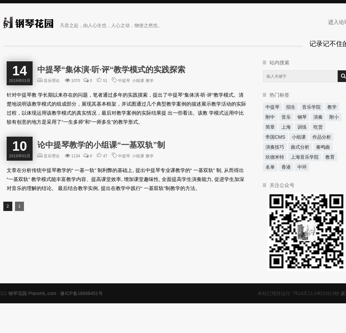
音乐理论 (52, 80)
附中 (270, 117)
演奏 (318, 117)
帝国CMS (275, 137)
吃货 (318, 127)
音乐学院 (311, 107)
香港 (286, 167)
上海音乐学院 (305, 157)
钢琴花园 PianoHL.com (32, 293)
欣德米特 (274, 157)
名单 (270, 167)
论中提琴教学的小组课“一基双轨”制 (101, 144)
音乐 (286, 117)
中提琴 (124, 80)
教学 (150, 80)
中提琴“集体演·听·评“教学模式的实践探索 (111, 69)
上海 (286, 127)
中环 (302, 167)
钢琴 (302, 117)
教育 (330, 157)
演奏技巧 (274, 147)
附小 (334, 117)
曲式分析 (300, 147)
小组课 (138, 80)
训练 (302, 127)
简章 (270, 127)
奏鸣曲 (323, 147)
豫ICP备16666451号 (81, 293)
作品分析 (321, 137)
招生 (290, 107)
